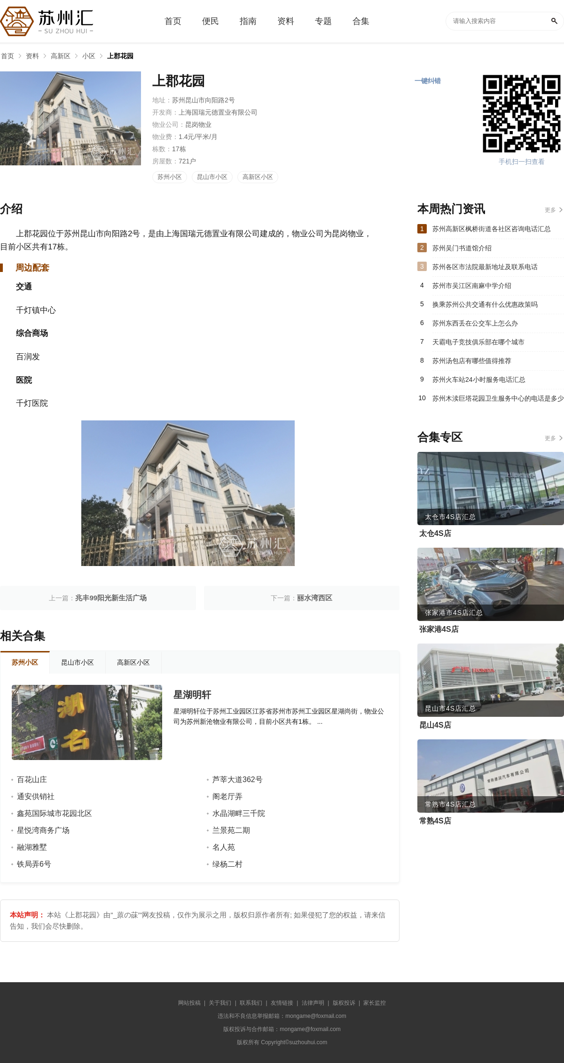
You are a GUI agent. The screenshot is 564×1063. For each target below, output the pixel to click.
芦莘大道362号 (237, 780)
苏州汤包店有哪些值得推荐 (471, 361)
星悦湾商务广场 (43, 830)
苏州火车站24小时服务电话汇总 (478, 379)
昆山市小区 (212, 176)
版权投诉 (344, 1003)
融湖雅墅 (32, 847)
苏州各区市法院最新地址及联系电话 (485, 267)
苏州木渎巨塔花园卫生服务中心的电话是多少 (498, 398)
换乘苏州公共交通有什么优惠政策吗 (485, 304)
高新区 (60, 56)
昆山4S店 (435, 725)
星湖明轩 (192, 695)
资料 (32, 56)
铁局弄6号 (34, 864)
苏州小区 (169, 176)
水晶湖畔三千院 (238, 813)
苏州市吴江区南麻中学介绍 (471, 285)
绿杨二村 (227, 864)
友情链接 (282, 1003)
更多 (550, 210)
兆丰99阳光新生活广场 (111, 598)
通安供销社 (36, 796)
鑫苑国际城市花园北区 (54, 813)
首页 (7, 56)
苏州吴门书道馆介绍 (462, 248)
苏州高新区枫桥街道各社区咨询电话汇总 (491, 229)
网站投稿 (189, 1003)
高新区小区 (258, 176)
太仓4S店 (435, 533)
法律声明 (313, 1003)
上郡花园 (120, 56)
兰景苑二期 (231, 830)
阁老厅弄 (227, 796)
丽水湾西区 (314, 598)
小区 (88, 56)
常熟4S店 (435, 821)
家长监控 (374, 1003)
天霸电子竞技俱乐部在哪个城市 (478, 342)
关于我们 (220, 1003)
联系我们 (251, 1003)
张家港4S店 (439, 629)
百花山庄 (32, 780)
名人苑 (223, 847)
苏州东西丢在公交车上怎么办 (475, 323)
